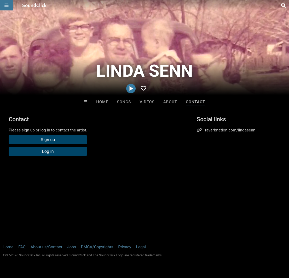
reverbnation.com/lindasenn (230, 130)
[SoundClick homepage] (34, 5)
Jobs (71, 247)
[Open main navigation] (6, 5)
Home (102, 102)
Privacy (124, 247)
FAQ (22, 247)
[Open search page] (284, 5)
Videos (147, 102)
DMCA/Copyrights (97, 247)
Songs (124, 102)
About (170, 102)
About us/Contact (46, 247)
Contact (195, 102)
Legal (141, 247)
